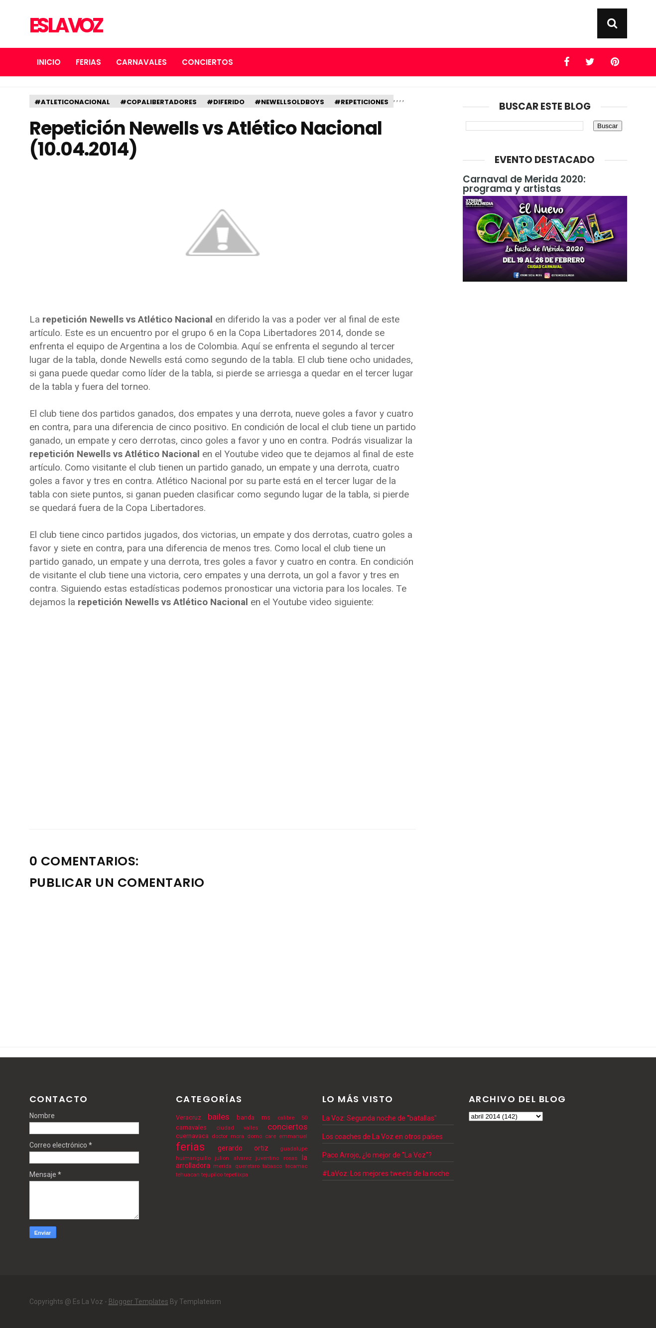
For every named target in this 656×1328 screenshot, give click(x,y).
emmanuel (293, 1136)
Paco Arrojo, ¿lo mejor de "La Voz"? (377, 1155)
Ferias (88, 62)
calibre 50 (292, 1118)
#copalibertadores (158, 102)
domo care (261, 1136)
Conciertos (207, 62)
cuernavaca (192, 1136)
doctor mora (228, 1136)
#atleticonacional (72, 102)
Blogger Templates (138, 1302)
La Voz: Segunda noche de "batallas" (379, 1118)
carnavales (191, 1127)
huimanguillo (193, 1158)
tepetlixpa (236, 1174)
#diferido (226, 102)
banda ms (253, 1117)
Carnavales (141, 62)
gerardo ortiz (243, 1148)
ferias (190, 1146)
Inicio (49, 62)
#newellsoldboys (289, 102)
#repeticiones (361, 102)
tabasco (272, 1166)
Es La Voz (65, 25)
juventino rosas (276, 1158)
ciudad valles (237, 1128)
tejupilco (212, 1174)
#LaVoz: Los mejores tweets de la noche (385, 1173)
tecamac (296, 1166)
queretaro (247, 1166)
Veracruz (188, 1117)
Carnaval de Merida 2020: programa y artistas (524, 183)
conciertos (287, 1127)
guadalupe (293, 1149)
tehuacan (188, 1174)
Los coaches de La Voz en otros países (382, 1137)
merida (222, 1166)
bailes (218, 1117)
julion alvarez (233, 1158)
